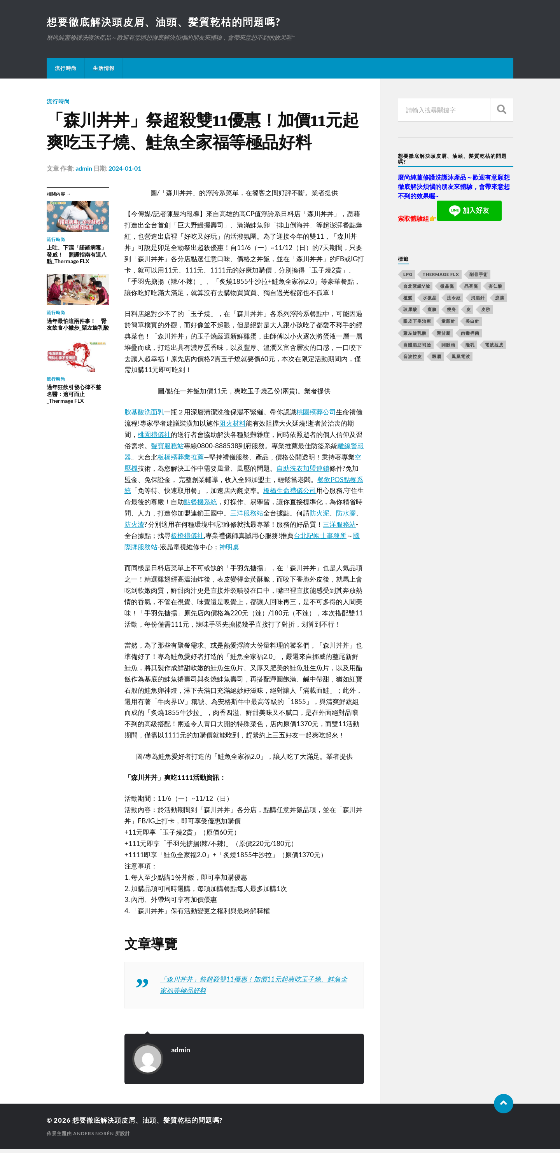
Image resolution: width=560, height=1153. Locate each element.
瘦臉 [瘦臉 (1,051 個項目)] (432, 309)
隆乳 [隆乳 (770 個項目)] (470, 344)
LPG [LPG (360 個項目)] (408, 274)
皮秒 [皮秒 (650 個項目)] (485, 309)
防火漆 (134, 524)
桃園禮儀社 (154, 434)
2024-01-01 (124, 168)
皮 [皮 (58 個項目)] (468, 309)
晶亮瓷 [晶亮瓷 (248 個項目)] (471, 285)
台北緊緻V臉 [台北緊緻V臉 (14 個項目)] (416, 285)
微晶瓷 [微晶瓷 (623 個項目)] (447, 285)
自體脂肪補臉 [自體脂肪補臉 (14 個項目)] (417, 344)
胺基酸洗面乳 (144, 412)
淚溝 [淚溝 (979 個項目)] (499, 297)
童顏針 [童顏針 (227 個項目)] (448, 320)
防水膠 (346, 513)
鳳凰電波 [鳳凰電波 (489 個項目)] (461, 356)
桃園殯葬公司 (316, 412)
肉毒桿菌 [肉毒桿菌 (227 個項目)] (470, 332)
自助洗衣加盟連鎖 (302, 468)
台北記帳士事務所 (320, 535)
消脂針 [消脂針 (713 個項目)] (478, 297)
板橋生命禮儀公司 (289, 490)
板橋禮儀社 (187, 535)
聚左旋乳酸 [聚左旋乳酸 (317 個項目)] (415, 332)
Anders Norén (93, 1133)
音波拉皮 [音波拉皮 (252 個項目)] (412, 356)
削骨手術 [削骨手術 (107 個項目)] (478, 274)
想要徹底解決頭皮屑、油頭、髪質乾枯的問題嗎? (163, 22)
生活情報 (104, 68)
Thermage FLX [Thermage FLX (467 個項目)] (441, 274)
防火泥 (319, 513)
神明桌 (229, 547)
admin (83, 168)
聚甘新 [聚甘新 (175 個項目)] (444, 332)
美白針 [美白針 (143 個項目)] (473, 320)
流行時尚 (66, 68)
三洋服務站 (246, 513)
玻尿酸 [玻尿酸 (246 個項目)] (410, 309)
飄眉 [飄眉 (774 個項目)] (436, 356)
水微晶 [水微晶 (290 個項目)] (430, 297)
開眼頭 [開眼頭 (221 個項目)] (448, 344)
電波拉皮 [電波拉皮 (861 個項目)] (494, 344)
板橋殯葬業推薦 (181, 457)
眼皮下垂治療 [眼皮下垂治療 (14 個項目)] (417, 320)
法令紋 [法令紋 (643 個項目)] (454, 297)
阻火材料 (232, 423)
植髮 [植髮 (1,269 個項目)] (408, 297)
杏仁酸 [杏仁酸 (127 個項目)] (495, 285)
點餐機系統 (200, 502)
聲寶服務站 (167, 446)
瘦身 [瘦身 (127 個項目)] (451, 309)
